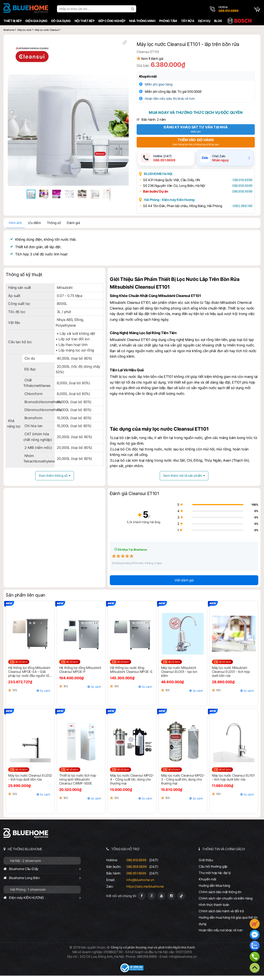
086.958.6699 (240, 186)
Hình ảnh (14, 223)
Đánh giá (72, 223)
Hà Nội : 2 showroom (24, 861)
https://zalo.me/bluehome (145, 887)
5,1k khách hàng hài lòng (132, 522)
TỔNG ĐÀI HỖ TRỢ (125, 849)
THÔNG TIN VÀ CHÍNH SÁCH (224, 849)
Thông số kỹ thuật (23, 275)
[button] (123, 43)
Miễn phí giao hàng (161, 84)
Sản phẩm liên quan (24, 595)
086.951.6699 (136, 874)
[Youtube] (161, 896)
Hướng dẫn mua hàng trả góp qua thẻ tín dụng (228, 921)
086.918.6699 (241, 180)
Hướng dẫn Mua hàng (215, 886)
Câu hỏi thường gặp (213, 867)
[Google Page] (151, 896)
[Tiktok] (181, 896)
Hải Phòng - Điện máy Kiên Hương (172, 200)
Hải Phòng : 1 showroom (27, 890)
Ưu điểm (33, 223)
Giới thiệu (206, 860)
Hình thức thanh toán (214, 905)
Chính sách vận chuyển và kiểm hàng (226, 899)
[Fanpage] (141, 896)
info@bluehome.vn (140, 880)
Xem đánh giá (155, 58)
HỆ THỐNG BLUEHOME (24, 849)
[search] (132, 8)
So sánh (44, 691)
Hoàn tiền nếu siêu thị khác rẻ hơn (173, 99)
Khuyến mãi (151, 76)
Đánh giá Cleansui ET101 (134, 494)
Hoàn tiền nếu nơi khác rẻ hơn (221, 931)
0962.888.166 (241, 206)
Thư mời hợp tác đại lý (215, 873)
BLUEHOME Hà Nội (161, 174)
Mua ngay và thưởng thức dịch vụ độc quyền (196, 112)
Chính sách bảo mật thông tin (220, 892)
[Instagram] (171, 896)
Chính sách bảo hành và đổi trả (221, 911)
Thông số (53, 223)
